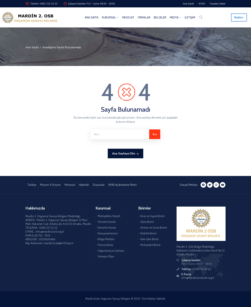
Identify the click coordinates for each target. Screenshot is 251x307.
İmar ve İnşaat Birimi (152, 216)
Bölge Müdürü (106, 239)
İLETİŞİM (190, 17)
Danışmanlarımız (108, 233)
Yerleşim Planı (106, 256)
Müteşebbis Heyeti (109, 216)
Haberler (84, 184)
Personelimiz (105, 245)
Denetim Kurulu (107, 227)
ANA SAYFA (91, 17)
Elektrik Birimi (148, 233)
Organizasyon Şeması (111, 250)
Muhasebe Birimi (150, 245)
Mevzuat (70, 184)
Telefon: (196, 269)
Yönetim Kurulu (107, 221)
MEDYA (175, 17)
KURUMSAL (110, 17)
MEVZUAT (128, 17)
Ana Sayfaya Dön (125, 154)
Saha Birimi (147, 221)
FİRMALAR (144, 17)
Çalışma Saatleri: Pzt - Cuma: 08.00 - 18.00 (91, 3)
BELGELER (160, 17)
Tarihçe (31, 184)
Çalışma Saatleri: (191, 260)
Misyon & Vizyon (50, 184)
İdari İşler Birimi (149, 239)
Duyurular (99, 184)
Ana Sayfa (32, 47)
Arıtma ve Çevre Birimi (153, 227)
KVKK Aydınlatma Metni (122, 184)
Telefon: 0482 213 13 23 (43, 3)
